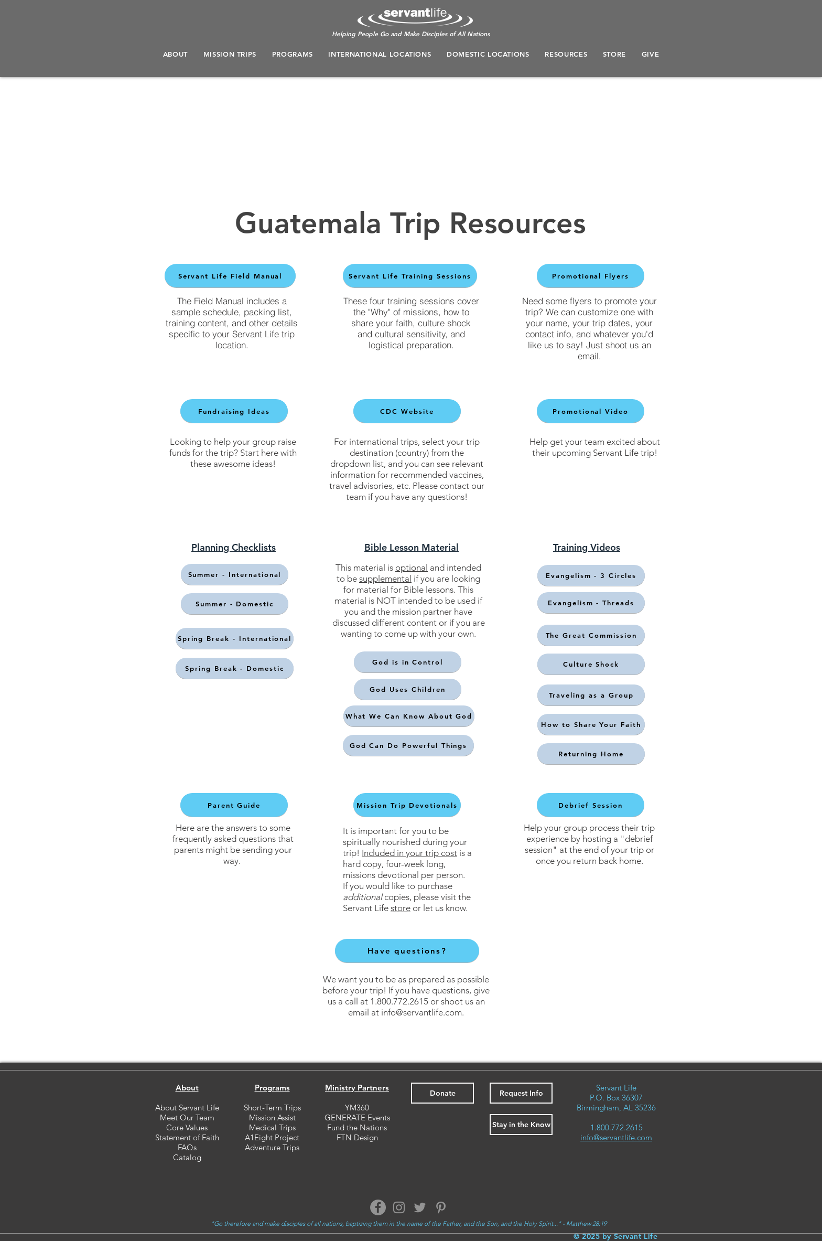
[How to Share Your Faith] (591, 724)
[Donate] (442, 1093)
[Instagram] (399, 1207)
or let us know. (439, 908)
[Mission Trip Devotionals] (407, 805)
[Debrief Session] (590, 805)
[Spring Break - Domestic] (235, 668)
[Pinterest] (441, 1207)
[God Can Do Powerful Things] (408, 745)
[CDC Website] (407, 411)
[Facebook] (378, 1207)
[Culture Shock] (591, 664)
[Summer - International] (234, 574)
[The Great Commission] (591, 635)
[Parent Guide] (234, 805)
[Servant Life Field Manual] (230, 275)
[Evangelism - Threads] (591, 602)
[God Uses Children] (407, 689)
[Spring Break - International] (235, 638)
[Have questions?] (407, 950)
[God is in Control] (407, 661)
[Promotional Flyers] (590, 275)
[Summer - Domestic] (234, 603)
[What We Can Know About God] (408, 715)
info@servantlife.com (421, 1012)
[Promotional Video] (590, 411)
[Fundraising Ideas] (234, 411)
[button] (292, 54)
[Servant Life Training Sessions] (410, 275)
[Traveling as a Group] (591, 694)
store (400, 908)
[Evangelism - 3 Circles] (591, 575)
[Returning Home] (591, 753)
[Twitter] (420, 1207)
